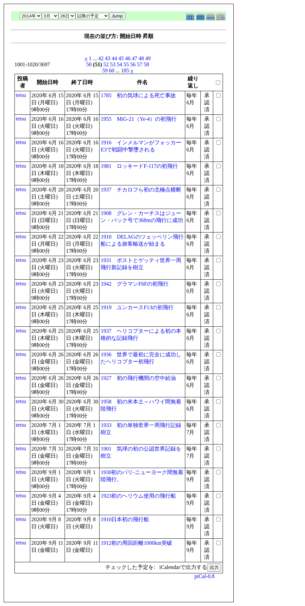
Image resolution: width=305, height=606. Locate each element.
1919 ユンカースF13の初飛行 (137, 307)
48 (141, 58)
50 (89, 64)
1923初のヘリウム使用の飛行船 (138, 496)
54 (119, 64)
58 (146, 64)
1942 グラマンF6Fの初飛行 (134, 284)
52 (106, 64)
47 (134, 58)
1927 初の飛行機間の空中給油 (138, 378)
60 (111, 70)
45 (121, 58)
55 (126, 64)
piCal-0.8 (204, 576)
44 (114, 58)
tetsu (21, 95)
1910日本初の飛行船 (125, 519)
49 (148, 58)
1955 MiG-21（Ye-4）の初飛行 (139, 119)
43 (107, 58)
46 (127, 58)
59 (105, 70)
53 (112, 64)
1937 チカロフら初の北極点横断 (141, 189)
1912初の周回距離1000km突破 (136, 543)
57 (139, 64)
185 (125, 70)
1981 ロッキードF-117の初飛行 (139, 166)
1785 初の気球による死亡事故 (138, 95)
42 (101, 58)
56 (133, 64)
